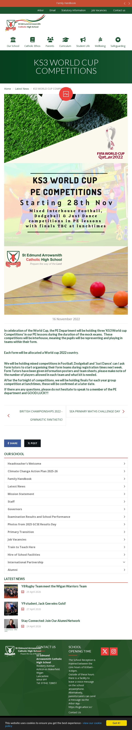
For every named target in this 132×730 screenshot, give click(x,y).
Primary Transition (66, 532)
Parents (50, 42)
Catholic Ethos (32, 42)
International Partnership (66, 562)
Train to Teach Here (66, 547)
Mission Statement (66, 494)
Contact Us (75, 712)
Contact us (119, 10)
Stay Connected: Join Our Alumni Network (50, 621)
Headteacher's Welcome (66, 464)
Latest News (22, 88)
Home (7, 88)
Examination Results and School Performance (66, 517)
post (32, 443)
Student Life (83, 42)
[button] (125, 4)
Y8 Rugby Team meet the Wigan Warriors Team (54, 586)
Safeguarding (118, 42)
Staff (66, 501)
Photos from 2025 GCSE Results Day (66, 524)
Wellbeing (100, 42)
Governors (66, 509)
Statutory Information (73, 10)
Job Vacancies (99, 10)
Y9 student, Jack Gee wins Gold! (43, 603)
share (13, 443)
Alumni (66, 570)
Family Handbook (66, 3)
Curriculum (65, 42)
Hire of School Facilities (66, 555)
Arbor (40, 10)
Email (53, 10)
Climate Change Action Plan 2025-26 (66, 471)
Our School (13, 42)
